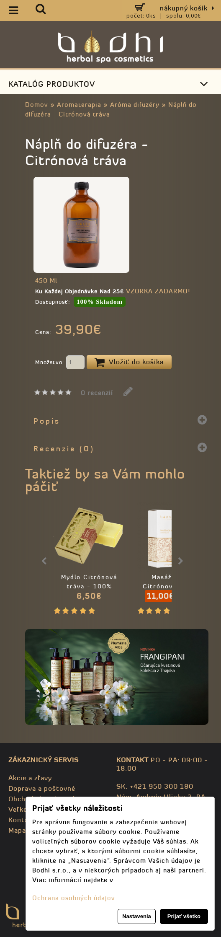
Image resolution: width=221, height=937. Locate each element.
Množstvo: (60, 363)
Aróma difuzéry (134, 105)
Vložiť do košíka (129, 362)
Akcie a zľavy (30, 778)
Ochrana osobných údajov (73, 898)
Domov (36, 105)
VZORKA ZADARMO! (158, 291)
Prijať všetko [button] (183, 916)
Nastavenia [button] (136, 916)
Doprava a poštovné (41, 788)
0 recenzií (97, 393)
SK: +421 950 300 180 (154, 786)
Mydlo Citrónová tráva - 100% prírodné (89, 586)
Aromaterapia (79, 105)
